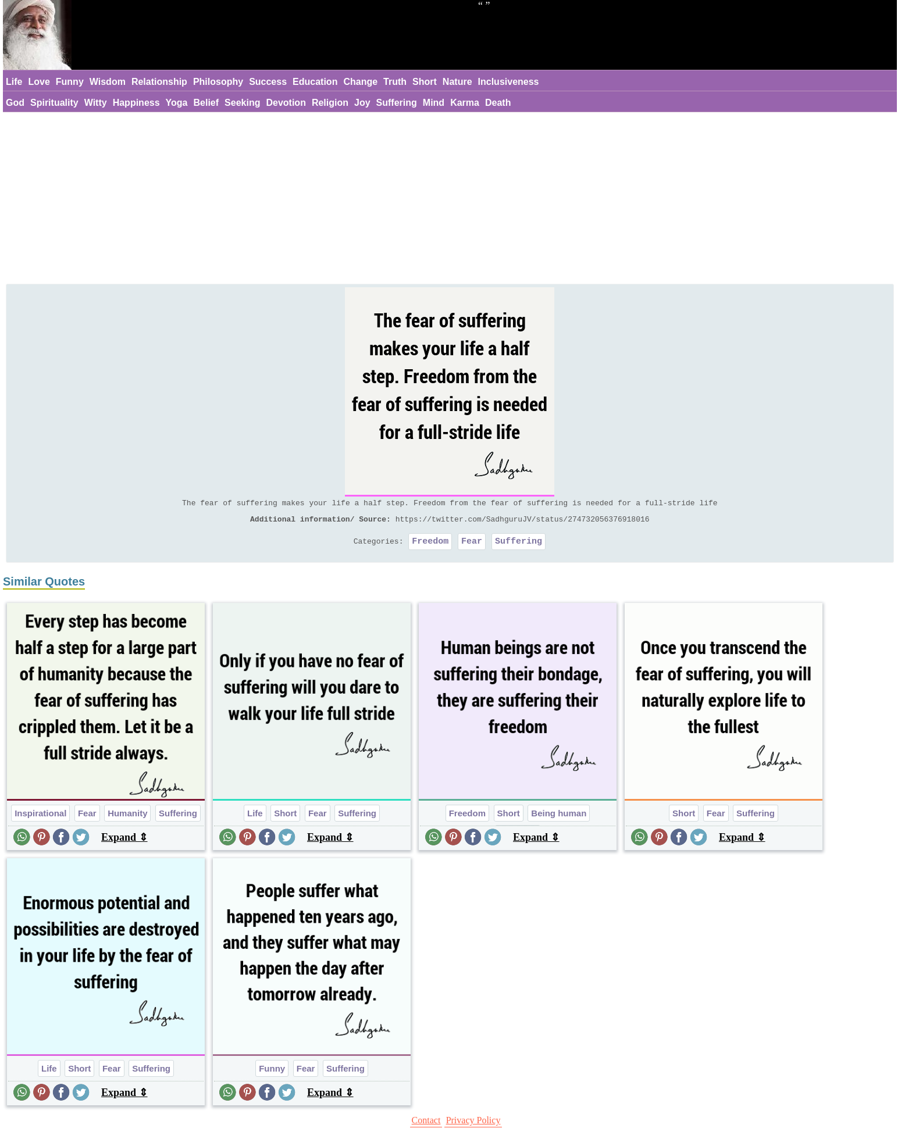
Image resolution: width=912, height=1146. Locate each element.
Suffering (396, 103)
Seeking (242, 103)
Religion (330, 103)
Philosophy (218, 82)
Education (315, 82)
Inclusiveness (508, 82)
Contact (426, 1125)
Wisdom (108, 82)
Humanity (127, 818)
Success (268, 82)
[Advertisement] (450, 199)
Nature (457, 82)
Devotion (285, 103)
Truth (395, 82)
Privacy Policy (473, 1125)
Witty (95, 103)
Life (14, 82)
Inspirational (40, 818)
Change (360, 82)
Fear (471, 546)
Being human (558, 818)
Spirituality (54, 103)
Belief (206, 103)
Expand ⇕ (124, 842)
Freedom (430, 546)
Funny (70, 82)
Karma (464, 103)
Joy (362, 103)
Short (424, 82)
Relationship (159, 82)
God (15, 103)
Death (498, 103)
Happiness (136, 103)
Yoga (177, 103)
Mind (433, 103)
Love (38, 82)
